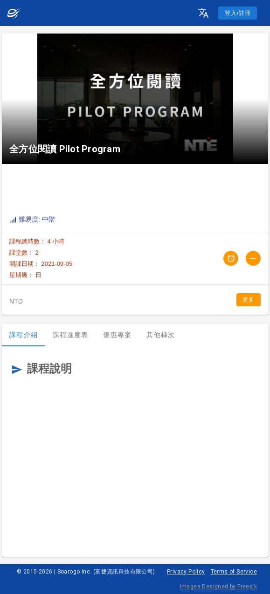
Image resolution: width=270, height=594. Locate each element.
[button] (203, 13)
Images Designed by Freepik (218, 586)
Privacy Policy (186, 571)
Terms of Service (234, 571)
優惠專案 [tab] (117, 334)
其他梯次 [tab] (160, 334)
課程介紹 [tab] (23, 334)
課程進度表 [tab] (70, 334)
